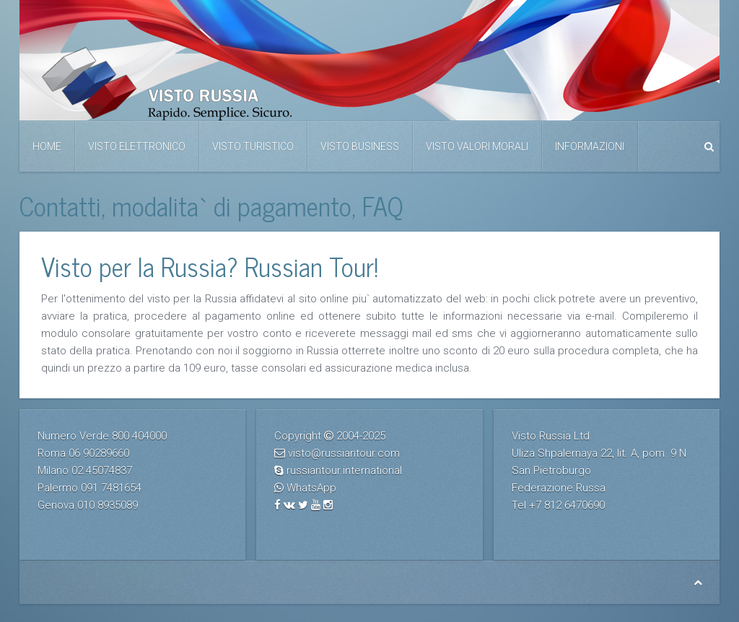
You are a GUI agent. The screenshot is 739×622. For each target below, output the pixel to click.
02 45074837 (101, 470)
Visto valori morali (477, 146)
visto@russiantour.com (344, 453)
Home (46, 146)
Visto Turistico (253, 146)
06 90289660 (99, 453)
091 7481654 (111, 487)
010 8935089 (107, 505)
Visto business (359, 146)
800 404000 (139, 435)
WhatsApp (311, 487)
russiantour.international (344, 470)
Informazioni (589, 146)
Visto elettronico (136, 146)
